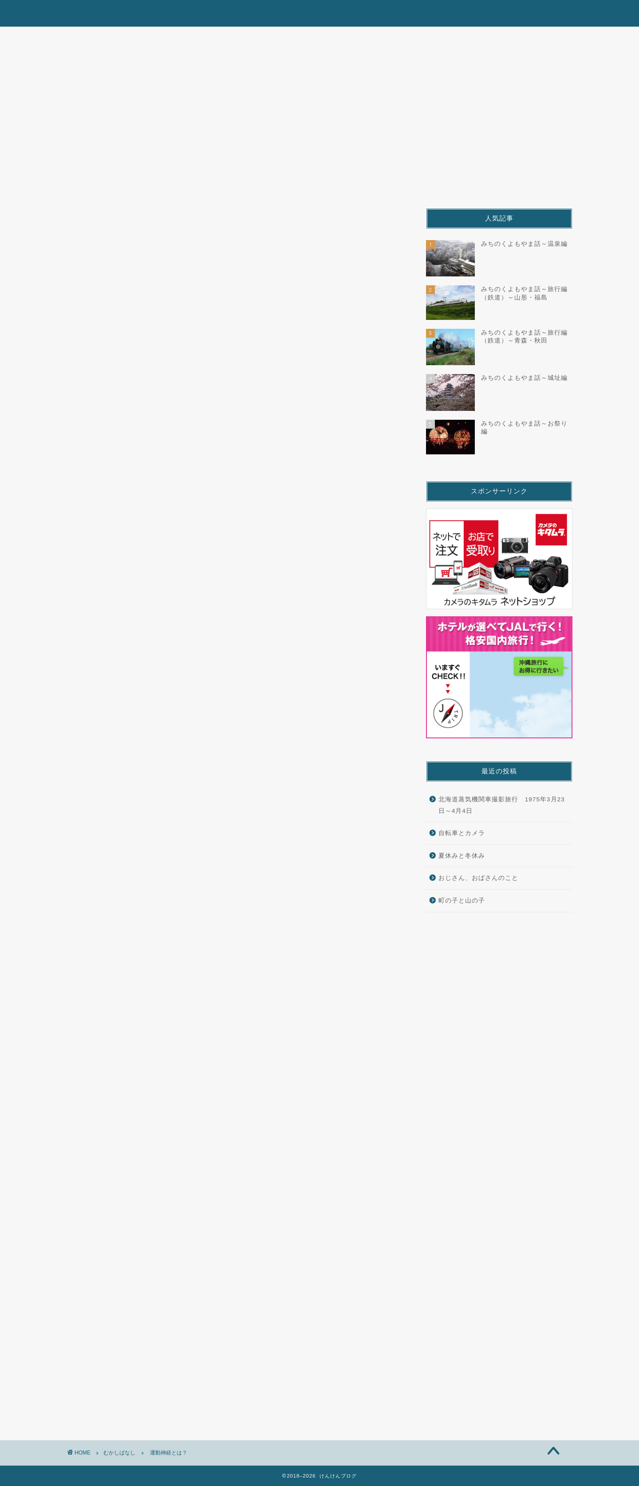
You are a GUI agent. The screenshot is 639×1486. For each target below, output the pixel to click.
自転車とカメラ (461, 833)
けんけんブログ (319, 13)
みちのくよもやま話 (203, 37)
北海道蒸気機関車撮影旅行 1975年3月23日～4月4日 (501, 805)
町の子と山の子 (461, 900)
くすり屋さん (529, 37)
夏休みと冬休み (461, 855)
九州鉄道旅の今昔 (455, 37)
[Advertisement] (154, 925)
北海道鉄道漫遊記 (117, 37)
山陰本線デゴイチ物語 (297, 37)
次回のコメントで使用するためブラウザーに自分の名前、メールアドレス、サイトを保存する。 (230, 1313)
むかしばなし (379, 37)
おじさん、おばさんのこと (478, 878)
